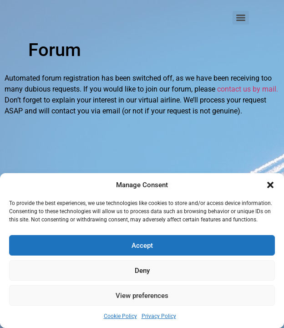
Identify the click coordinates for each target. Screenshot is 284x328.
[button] (270, 185)
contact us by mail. (247, 89)
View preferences (142, 296)
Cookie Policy (120, 316)
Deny (142, 270)
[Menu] (241, 18)
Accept (142, 245)
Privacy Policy (159, 316)
